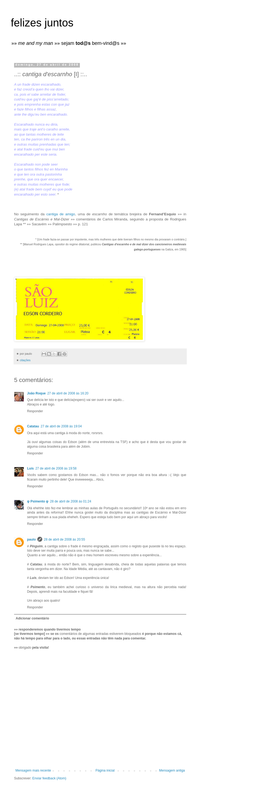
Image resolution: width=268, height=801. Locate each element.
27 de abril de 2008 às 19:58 (56, 468)
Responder (35, 411)
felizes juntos (42, 23)
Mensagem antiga (172, 770)
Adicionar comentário (32, 618)
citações (25, 360)
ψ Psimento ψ (37, 501)
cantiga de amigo (60, 214)
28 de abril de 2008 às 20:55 (64, 539)
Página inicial (105, 770)
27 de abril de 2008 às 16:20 (68, 393)
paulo (31, 539)
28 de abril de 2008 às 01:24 (70, 501)
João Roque (36, 393)
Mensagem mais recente (33, 770)
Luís (30, 468)
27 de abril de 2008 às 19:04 (61, 426)
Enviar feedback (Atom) (49, 778)
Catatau (33, 426)
